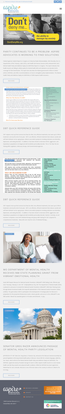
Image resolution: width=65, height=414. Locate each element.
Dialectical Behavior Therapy (15, 16)
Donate (28, 392)
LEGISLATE (9, 160)
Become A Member (31, 388)
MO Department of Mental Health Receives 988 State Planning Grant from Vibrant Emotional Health (30, 273)
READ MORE (11, 81)
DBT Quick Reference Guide (21, 128)
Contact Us (29, 397)
